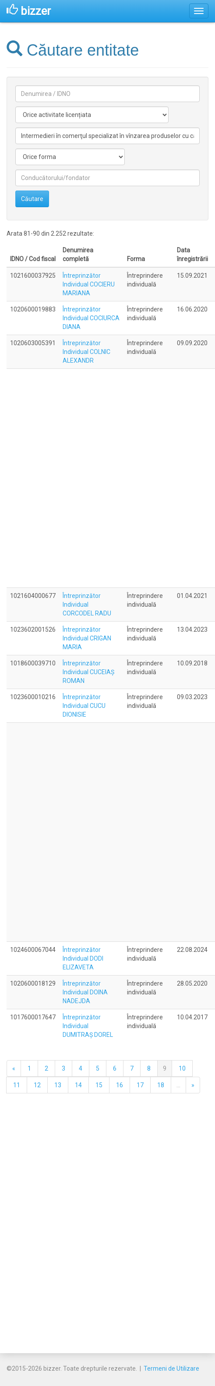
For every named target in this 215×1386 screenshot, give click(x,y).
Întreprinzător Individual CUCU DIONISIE (84, 705)
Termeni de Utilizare (171, 1368)
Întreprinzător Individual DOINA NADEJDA (85, 992)
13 (58, 1085)
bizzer (29, 11)
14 (78, 1085)
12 (37, 1085)
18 (161, 1085)
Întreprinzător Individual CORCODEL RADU (87, 604)
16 (119, 1085)
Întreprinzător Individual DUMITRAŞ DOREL (88, 1026)
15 (99, 1085)
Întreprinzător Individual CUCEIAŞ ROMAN (88, 672)
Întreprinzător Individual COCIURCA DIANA (91, 318)
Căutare (32, 198)
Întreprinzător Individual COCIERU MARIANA (89, 284)
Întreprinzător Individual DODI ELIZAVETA (83, 958)
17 (140, 1085)
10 (182, 1068)
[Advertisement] (105, 478)
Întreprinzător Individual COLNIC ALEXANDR (86, 351)
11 (16, 1085)
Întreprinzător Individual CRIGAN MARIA (87, 638)
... (178, 1085)
